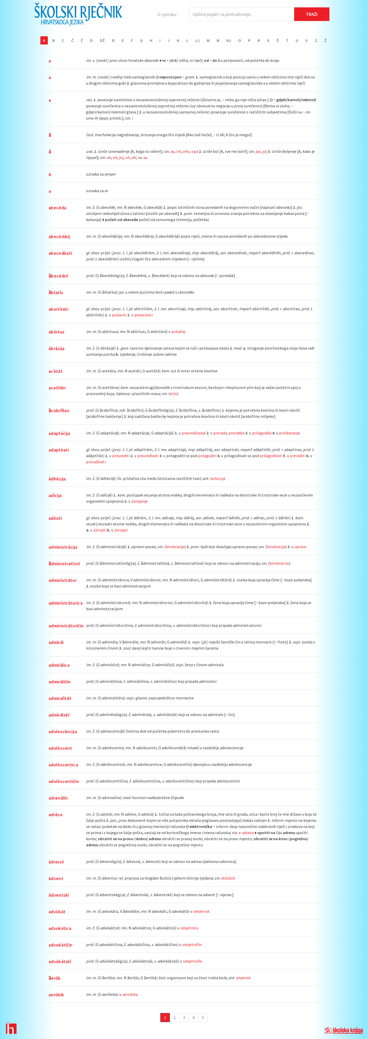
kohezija (217, 478)
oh (178, 151)
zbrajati (121, 530)
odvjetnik (201, 911)
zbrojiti (99, 530)
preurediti (121, 455)
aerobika (130, 994)
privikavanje (289, 432)
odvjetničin (192, 944)
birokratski (279, 563)
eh (115, 157)
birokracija (175, 546)
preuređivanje (194, 432)
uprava (300, 546)
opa (194, 151)
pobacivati (143, 314)
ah (109, 157)
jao (258, 151)
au (172, 151)
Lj (197, 40)
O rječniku (166, 14)
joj (265, 151)
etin (173, 393)
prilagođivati (271, 455)
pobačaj (178, 331)
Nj (228, 40)
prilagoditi (207, 455)
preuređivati (148, 455)
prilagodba (261, 432)
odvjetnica (189, 927)
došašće (228, 878)
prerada (220, 432)
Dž (102, 40)
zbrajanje (139, 501)
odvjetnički (192, 961)
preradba (237, 432)
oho (186, 151)
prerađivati (96, 461)
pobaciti (119, 314)
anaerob (243, 977)
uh (134, 157)
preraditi (297, 455)
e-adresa (246, 832)
